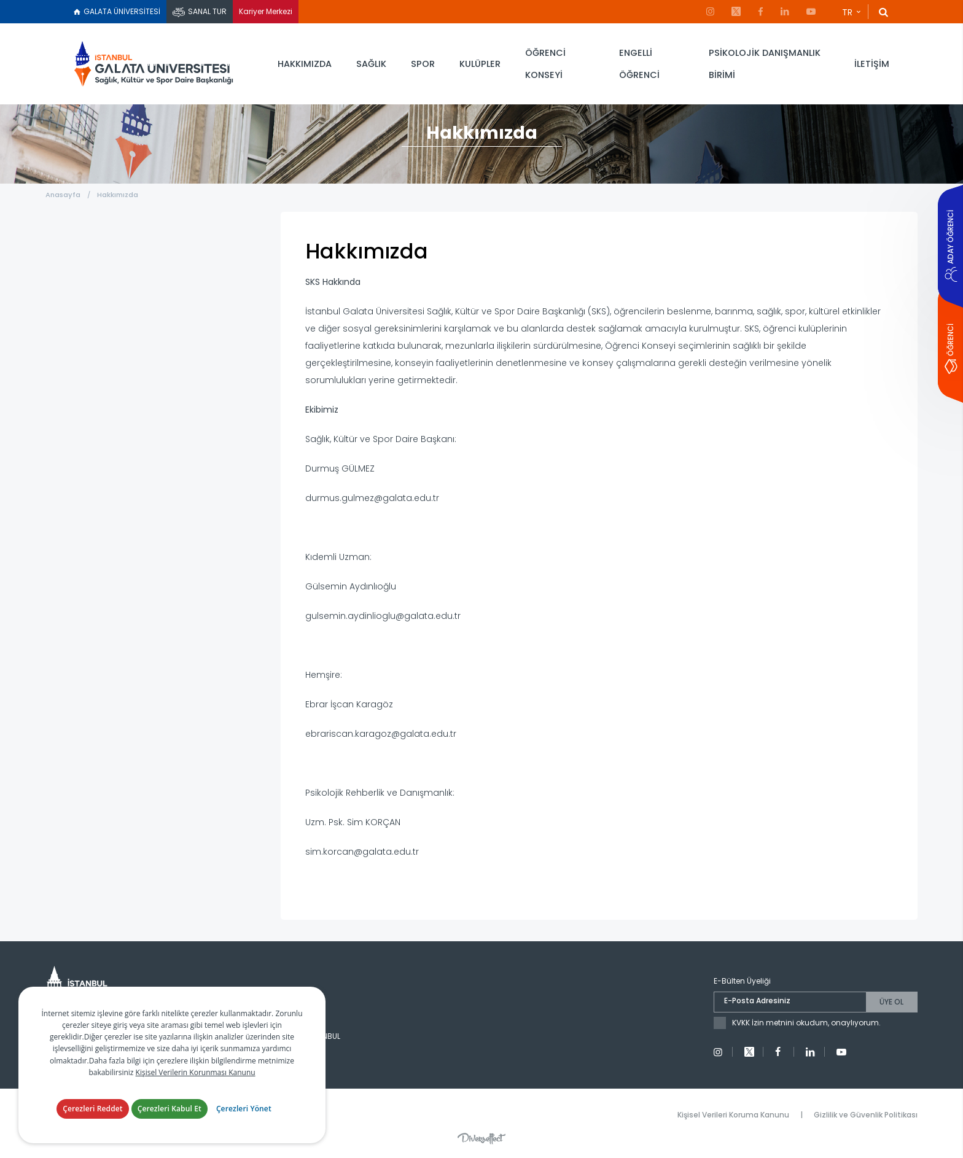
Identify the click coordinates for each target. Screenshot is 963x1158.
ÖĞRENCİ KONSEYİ (545, 64)
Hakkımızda (117, 195)
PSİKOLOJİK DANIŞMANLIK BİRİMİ (765, 64)
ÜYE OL (891, 1002)
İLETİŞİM (871, 64)
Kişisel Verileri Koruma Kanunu (733, 1114)
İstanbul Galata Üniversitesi (153, 64)
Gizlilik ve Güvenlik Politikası (866, 1114)
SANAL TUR (207, 11)
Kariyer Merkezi (265, 11)
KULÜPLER (480, 64)
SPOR (423, 64)
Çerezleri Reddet (93, 1109)
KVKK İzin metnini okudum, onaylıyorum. (806, 1022)
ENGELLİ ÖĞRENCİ (639, 64)
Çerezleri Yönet (243, 1109)
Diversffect (481, 1138)
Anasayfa (62, 195)
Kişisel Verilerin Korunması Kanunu (195, 1073)
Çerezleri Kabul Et (169, 1109)
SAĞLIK (371, 64)
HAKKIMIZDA (305, 64)
